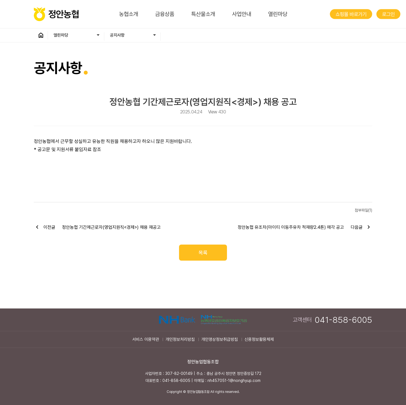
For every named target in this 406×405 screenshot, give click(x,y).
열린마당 (277, 14)
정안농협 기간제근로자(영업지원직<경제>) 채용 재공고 (111, 227)
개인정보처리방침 (180, 339)
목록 (203, 253)
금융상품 (164, 14)
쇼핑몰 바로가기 (351, 14)
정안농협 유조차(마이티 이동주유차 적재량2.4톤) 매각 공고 (291, 227)
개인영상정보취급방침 (219, 339)
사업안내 (241, 14)
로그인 (388, 14)
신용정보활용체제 (259, 339)
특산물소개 (203, 14)
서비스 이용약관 (145, 339)
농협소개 (128, 14)
